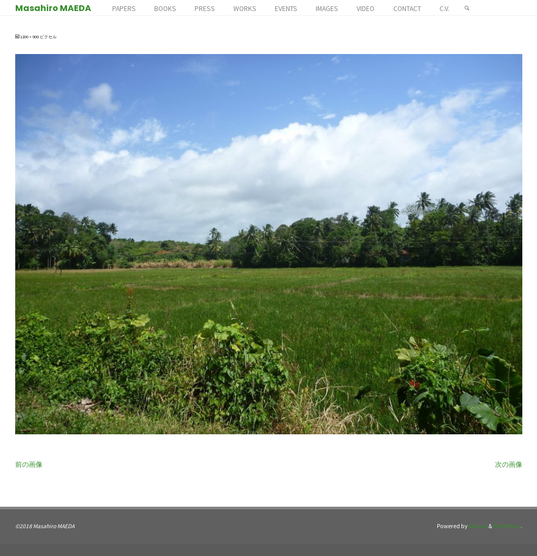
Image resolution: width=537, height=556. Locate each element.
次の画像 (508, 464)
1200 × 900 (30, 36)
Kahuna (477, 526)
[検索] (467, 8)
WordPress (507, 526)
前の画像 (28, 464)
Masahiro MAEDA (53, 8)
